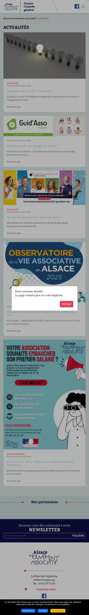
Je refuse (43, 611)
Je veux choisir (58, 611)
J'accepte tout (28, 611)
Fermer (66, 304)
